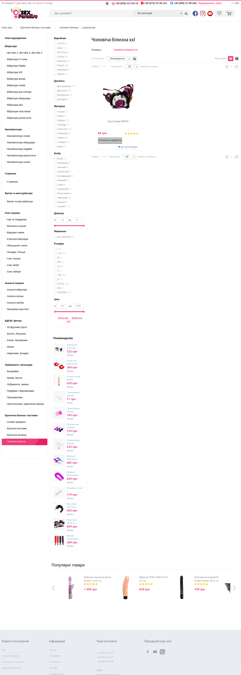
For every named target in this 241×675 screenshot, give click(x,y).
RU (237, 3)
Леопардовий (65, 176)
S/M (61, 275)
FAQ (3, 650)
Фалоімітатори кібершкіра (20, 142)
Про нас (53, 650)
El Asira (62, 57)
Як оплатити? (55, 662)
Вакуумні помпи (15, 232)
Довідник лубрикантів (11, 668)
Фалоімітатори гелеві (18, 136)
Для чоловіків (66, 86)
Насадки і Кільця (15, 252)
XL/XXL (62, 284)
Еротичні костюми (16, 428)
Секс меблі (12, 265)
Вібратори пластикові (18, 111)
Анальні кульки (14, 296)
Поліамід (63, 125)
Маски (10, 346)
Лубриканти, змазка (17, 384)
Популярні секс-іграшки (13, 662)
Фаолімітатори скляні (18, 162)
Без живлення (65, 237)
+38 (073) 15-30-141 (105, 657)
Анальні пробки (15, 302)
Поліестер (64, 129)
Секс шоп (7, 27)
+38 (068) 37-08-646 (105, 662)
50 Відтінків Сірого (16, 327)
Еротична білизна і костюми (35, 27)
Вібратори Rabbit (15, 65)
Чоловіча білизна (69, 27)
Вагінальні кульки (16, 226)
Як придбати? (8, 3)
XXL (60, 288)
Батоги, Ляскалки (16, 333)
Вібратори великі (15, 79)
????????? (62, 44)
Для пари (63, 99)
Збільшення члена (16, 245)
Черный (62, 202)
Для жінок (64, 91)
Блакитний (63, 163)
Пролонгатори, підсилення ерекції (25, 404)
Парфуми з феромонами (20, 391)
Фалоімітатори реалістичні (21, 155)
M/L (60, 262)
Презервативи (14, 397)
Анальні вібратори (16, 289)
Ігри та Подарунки (16, 219)
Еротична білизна (16, 435)
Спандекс (63, 142)
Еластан (62, 112)
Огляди (49, 3)
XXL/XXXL (64, 292)
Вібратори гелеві (15, 85)
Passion (62, 65)
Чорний (63, 206)
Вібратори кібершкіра (18, 98)
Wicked (62, 74)
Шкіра (61, 146)
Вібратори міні (14, 105)
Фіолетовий (64, 193)
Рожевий (63, 180)
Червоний (64, 198)
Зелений (62, 167)
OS (60, 266)
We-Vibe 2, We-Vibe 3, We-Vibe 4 (24, 52)
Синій (61, 185)
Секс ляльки (13, 258)
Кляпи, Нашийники (16, 340)
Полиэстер (64, 133)
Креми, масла (14, 378)
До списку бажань (129, 147)
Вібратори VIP (14, 72)
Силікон (62, 138)
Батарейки (12, 371)
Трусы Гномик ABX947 (118, 121)
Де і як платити (36, 3)
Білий (62, 159)
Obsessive (63, 61)
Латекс (62, 116)
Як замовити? (55, 656)
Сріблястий (64, 189)
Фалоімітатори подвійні (19, 149)
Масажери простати (17, 309)
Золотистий (64, 172)
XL (60, 279)
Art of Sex (63, 52)
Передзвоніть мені (210, 3)
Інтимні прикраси (15, 422)
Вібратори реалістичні (18, 118)
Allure (61, 48)
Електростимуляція (17, 239)
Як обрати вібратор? (11, 656)
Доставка (22, 3)
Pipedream (64, 70)
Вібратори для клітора (18, 92)
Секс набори (13, 271)
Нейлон (63, 120)
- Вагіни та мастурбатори (19, 201)
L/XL (61, 253)
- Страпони (12, 181)
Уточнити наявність (110, 140)
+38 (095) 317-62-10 (105, 653)
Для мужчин (64, 95)
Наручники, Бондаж (17, 353)
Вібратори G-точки (16, 59)
